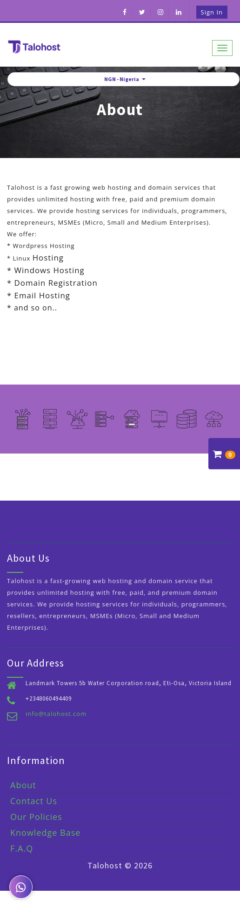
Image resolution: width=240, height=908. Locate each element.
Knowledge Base (45, 832)
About (23, 785)
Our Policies (36, 816)
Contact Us (33, 800)
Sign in (212, 12)
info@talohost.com (56, 713)
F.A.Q (21, 848)
